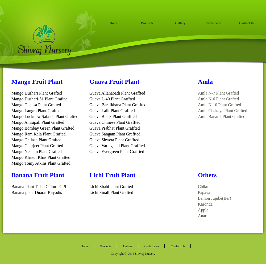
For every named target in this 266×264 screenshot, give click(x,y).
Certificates (213, 23)
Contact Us (246, 23)
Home (114, 23)
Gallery (180, 23)
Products (147, 23)
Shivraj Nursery (145, 254)
